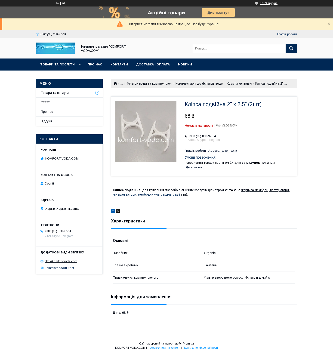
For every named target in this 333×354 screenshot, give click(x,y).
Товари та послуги (57, 64)
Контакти (119, 64)
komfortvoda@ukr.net (59, 267)
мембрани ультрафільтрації (159, 194)
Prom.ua (188, 343)
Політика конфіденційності (200, 347)
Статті (45, 102)
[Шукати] (291, 48)
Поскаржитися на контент (164, 347)
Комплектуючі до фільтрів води (199, 83)
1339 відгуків (269, 3)
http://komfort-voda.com (61, 261)
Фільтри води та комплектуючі (149, 83)
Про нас (95, 64)
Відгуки (46, 121)
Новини (185, 64)
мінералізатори (124, 194)
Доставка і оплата (153, 64)
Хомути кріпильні (239, 83)
